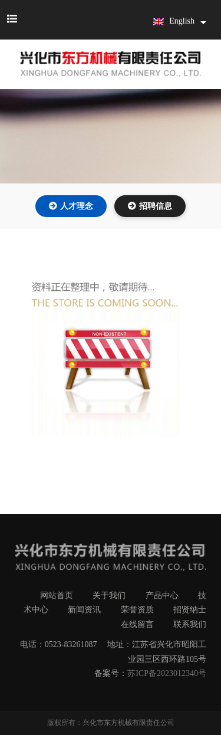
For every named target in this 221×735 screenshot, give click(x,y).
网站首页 (56, 595)
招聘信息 (155, 206)
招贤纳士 (189, 609)
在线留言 (137, 624)
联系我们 (189, 624)
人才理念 (76, 206)
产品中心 (162, 595)
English (173, 21)
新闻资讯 (84, 609)
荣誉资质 (137, 609)
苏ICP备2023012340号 (166, 673)
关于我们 (109, 595)
